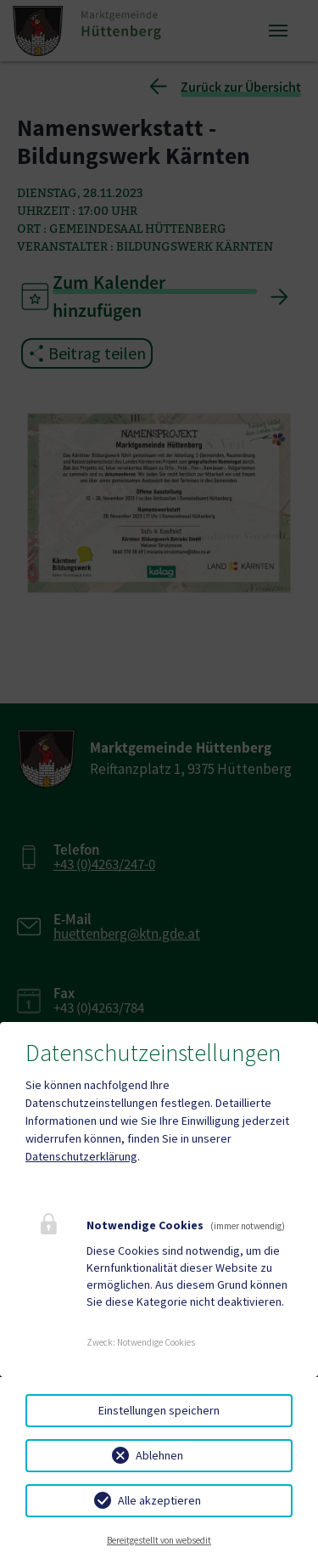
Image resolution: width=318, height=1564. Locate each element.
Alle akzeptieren (159, 1500)
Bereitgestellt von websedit (159, 1540)
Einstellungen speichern (159, 1410)
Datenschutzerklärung (81, 1156)
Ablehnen (159, 1455)
